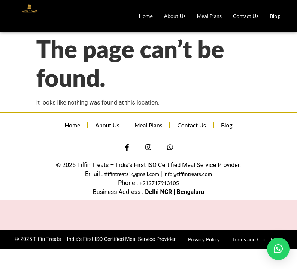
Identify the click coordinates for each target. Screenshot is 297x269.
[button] (278, 249)
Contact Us (245, 16)
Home (145, 16)
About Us (175, 16)
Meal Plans (209, 16)
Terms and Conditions (257, 239)
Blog (275, 16)
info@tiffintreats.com (188, 174)
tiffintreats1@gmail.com (131, 174)
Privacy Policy (204, 239)
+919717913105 (159, 183)
